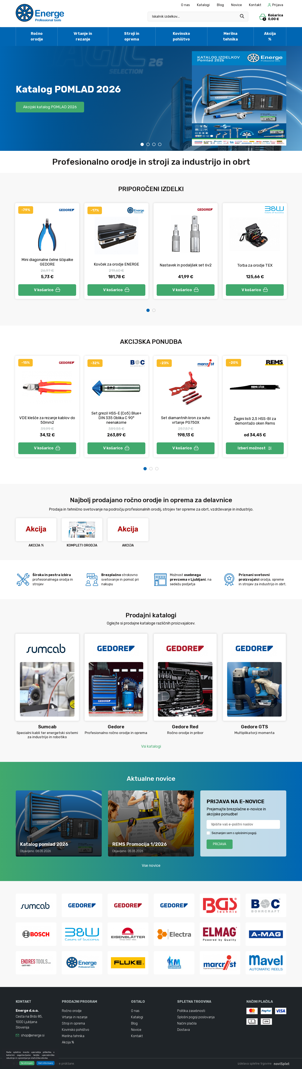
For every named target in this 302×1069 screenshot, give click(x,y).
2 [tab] (148, 144)
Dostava (183, 1030)
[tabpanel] (151, 98)
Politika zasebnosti (191, 1011)
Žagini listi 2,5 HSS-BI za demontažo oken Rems (255, 421)
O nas (185, 5)
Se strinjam (27, 1063)
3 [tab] (154, 144)
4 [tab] (160, 144)
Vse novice (151, 865)
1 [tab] (142, 144)
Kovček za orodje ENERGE (116, 264)
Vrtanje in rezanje (83, 36)
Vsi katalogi (151, 746)
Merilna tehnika (230, 36)
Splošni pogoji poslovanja (196, 1017)
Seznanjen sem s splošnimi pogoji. (234, 833)
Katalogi (203, 5)
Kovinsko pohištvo (181, 36)
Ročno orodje (37, 36)
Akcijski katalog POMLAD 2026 (50, 107)
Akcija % (270, 36)
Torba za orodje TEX (254, 265)
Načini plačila (187, 1023)
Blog (220, 5)
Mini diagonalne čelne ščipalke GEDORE (47, 262)
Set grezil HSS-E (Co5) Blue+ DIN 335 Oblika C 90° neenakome (116, 418)
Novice (236, 5)
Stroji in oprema (131, 36)
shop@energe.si (32, 1035)
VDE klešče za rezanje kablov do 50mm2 (47, 420)
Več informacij (45, 1063)
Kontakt (255, 5)
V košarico (47, 290)
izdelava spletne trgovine (255, 1063)
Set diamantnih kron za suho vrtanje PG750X (185, 420)
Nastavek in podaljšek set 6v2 (186, 265)
